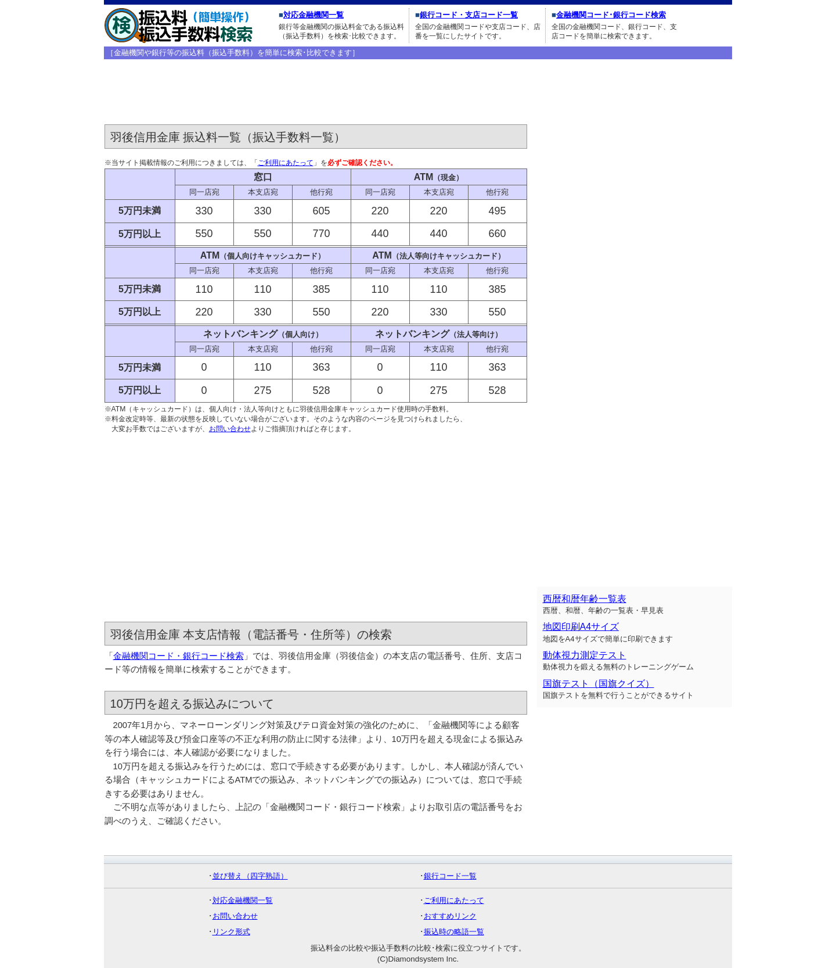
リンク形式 (231, 931)
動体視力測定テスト (584, 655)
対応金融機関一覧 (313, 14)
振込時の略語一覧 (454, 931)
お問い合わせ (230, 429)
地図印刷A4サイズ (581, 627)
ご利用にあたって (286, 163)
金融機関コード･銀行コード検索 (611, 14)
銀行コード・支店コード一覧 (469, 14)
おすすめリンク (450, 916)
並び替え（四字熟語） (250, 876)
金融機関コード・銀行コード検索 (178, 656)
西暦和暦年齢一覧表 (584, 599)
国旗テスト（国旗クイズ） (598, 684)
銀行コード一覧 (450, 876)
